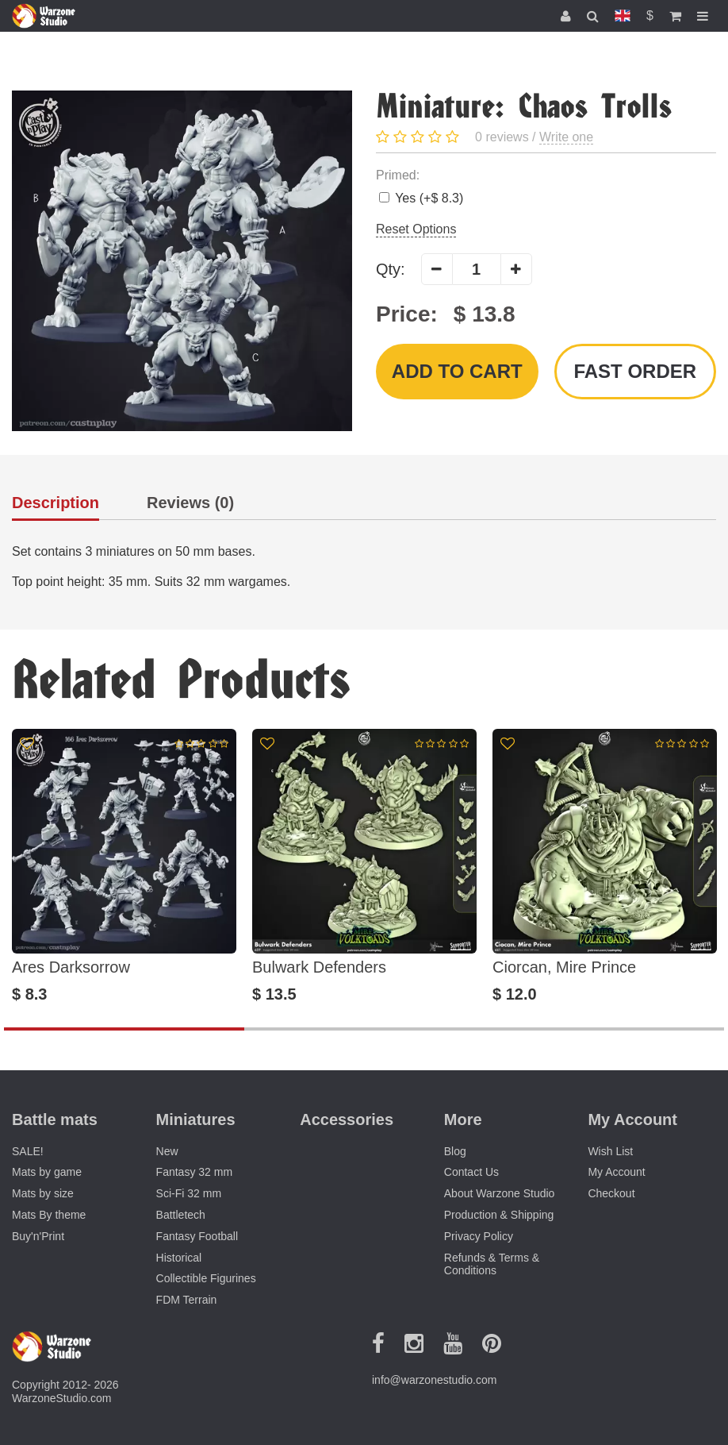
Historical (179, 1257)
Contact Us (471, 1172)
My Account (616, 1172)
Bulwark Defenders (319, 967)
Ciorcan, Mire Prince (564, 967)
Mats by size (43, 1193)
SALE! (28, 1151)
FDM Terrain (186, 1299)
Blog (455, 1151)
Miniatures (196, 1119)
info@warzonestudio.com (434, 1380)
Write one (566, 137)
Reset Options (416, 229)
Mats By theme (49, 1214)
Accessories (346, 1119)
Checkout (611, 1193)
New (167, 1151)
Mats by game (47, 1172)
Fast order (634, 371)
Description (55, 503)
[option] (124, 866)
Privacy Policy (478, 1236)
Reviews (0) (190, 503)
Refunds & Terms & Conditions (491, 1264)
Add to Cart (457, 371)
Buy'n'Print (38, 1236)
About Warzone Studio (499, 1193)
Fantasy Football (197, 1236)
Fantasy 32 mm (194, 1172)
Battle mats (55, 1119)
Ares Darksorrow (71, 967)
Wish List (610, 1151)
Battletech (180, 1214)
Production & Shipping (499, 1214)
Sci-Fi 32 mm (188, 1193)
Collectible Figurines (206, 1278)
